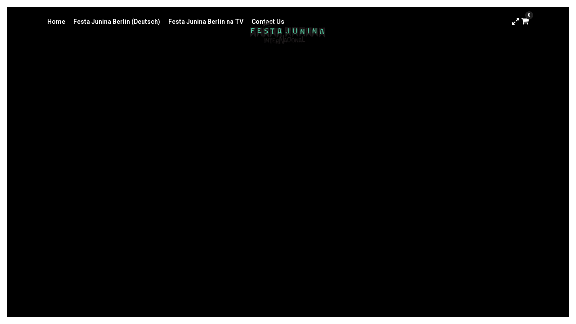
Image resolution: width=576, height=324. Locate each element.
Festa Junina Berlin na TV (205, 21)
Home (56, 21)
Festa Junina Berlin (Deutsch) (116, 21)
